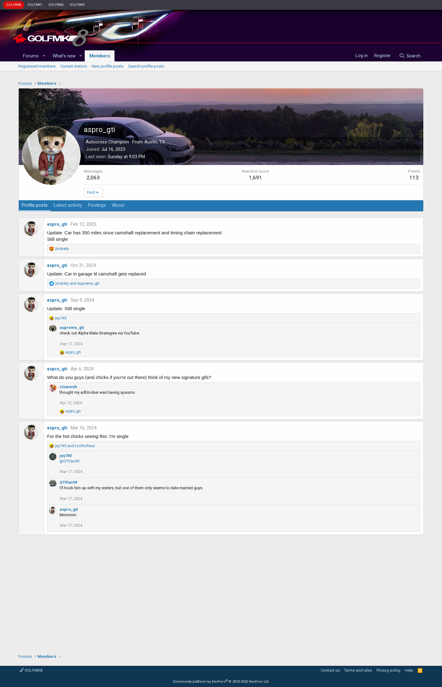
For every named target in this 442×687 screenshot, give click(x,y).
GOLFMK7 (34, 4)
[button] (43, 56)
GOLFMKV (77, 4)
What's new (64, 56)
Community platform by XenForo (221, 682)
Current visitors (73, 66)
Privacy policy (389, 670)
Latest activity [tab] (68, 205)
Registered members (37, 66)
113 (414, 177)
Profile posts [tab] (35, 205)
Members (99, 56)
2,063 (93, 177)
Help (409, 670)
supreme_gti (72, 327)
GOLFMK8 (13, 4)
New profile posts (107, 66)
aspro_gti (57, 224)
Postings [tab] (97, 205)
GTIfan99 (68, 482)
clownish (68, 386)
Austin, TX (154, 142)
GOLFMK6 (56, 4)
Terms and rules (358, 670)
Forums (31, 56)
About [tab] (118, 205)
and (77, 283)
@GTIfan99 (69, 461)
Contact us (330, 670)
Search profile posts (146, 66)
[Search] (409, 56)
